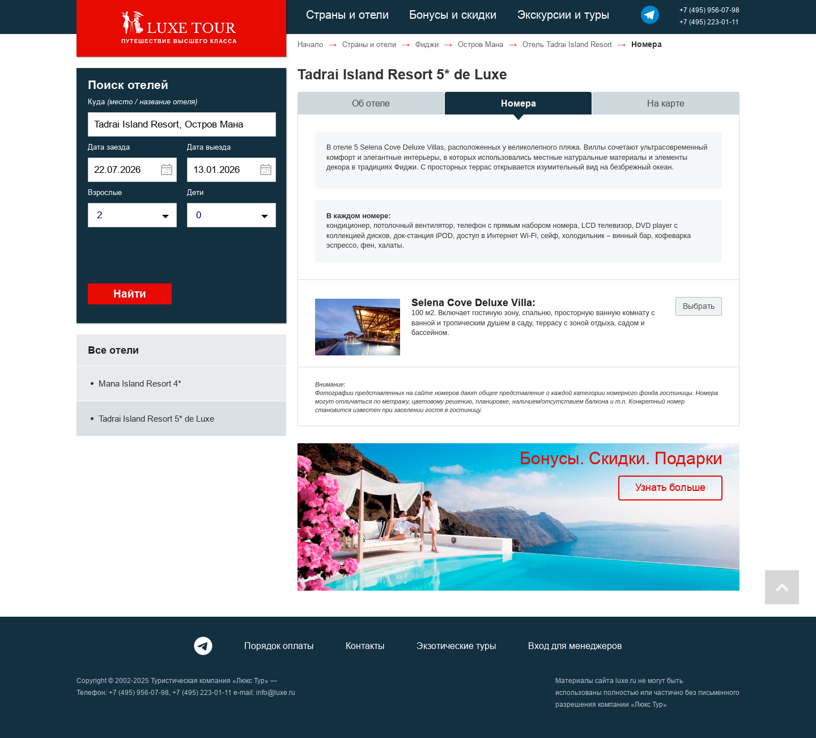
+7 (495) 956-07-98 (709, 10)
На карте (666, 103)
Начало (310, 44)
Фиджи (427, 44)
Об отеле (371, 103)
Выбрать (699, 306)
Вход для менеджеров (575, 646)
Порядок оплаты (279, 646)
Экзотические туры (456, 646)
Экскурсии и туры (563, 14)
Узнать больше (670, 487)
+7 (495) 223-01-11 (709, 22)
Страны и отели (347, 14)
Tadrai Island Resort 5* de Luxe (151, 418)
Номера (518, 103)
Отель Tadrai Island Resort (567, 44)
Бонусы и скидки (452, 14)
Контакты (365, 646)
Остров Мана (480, 44)
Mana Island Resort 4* (134, 383)
